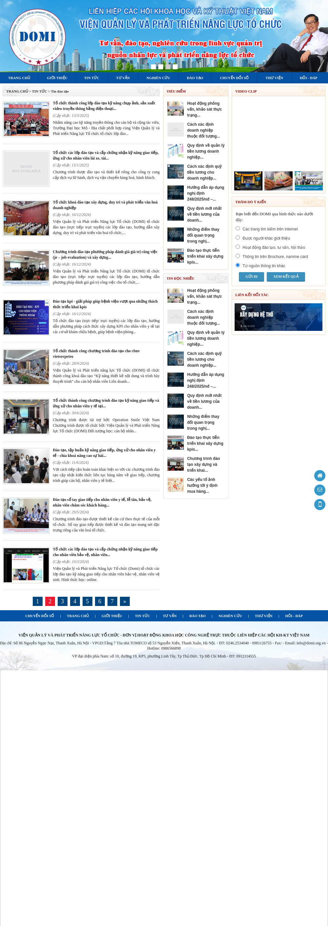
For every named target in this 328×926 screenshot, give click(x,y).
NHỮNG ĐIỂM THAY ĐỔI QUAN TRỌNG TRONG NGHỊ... (203, 235)
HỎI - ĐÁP (294, 616)
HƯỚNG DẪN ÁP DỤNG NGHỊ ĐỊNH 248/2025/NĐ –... (205, 193)
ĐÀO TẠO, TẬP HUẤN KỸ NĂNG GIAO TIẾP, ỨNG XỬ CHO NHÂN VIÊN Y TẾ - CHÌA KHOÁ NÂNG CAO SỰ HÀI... (104, 453)
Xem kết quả (285, 276)
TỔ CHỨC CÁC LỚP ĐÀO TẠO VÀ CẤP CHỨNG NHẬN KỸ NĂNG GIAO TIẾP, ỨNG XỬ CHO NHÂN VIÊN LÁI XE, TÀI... (106, 155)
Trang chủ (19, 78)
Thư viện (274, 78)
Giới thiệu (57, 78)
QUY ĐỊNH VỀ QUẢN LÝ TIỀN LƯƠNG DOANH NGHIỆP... (205, 151)
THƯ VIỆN (264, 616)
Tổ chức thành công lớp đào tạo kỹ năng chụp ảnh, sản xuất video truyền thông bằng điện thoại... (104, 106)
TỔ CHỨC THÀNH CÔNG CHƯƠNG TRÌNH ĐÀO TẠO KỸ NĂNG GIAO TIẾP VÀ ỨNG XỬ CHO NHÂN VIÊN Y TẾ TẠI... (106, 403)
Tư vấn (123, 78)
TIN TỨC (142, 616)
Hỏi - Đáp (309, 78)
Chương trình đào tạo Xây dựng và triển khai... (203, 464)
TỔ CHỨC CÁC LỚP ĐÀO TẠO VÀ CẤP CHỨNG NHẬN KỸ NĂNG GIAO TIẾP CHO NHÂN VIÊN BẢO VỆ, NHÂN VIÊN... (105, 552)
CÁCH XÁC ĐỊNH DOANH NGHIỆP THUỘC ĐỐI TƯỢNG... (203, 130)
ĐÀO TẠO (197, 616)
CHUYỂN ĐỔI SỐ (39, 616)
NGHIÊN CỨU (230, 616)
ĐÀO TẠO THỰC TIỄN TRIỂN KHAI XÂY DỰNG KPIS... (205, 256)
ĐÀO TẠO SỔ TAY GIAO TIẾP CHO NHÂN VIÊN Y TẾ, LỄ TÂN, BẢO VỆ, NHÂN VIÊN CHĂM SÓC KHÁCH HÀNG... (102, 502)
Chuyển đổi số (234, 78)
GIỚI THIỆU (112, 616)
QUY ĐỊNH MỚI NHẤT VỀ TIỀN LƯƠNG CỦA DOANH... (204, 214)
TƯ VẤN (170, 616)
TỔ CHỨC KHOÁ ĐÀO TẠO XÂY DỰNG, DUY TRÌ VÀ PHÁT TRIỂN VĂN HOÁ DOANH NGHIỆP (105, 205)
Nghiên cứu (158, 78)
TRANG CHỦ (17, 91)
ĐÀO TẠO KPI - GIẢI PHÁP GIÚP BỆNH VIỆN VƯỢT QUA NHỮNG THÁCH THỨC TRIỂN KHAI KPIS (105, 304)
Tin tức (91, 78)
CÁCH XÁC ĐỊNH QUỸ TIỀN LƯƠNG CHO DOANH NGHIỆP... (204, 172)
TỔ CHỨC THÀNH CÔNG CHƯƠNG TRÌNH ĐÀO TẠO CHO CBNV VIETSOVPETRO (96, 354)
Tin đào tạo (60, 91)
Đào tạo (195, 78)
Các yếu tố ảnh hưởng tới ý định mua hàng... (202, 485)
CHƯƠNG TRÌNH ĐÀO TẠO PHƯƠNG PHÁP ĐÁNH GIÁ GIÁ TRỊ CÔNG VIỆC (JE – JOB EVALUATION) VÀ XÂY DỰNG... (105, 254)
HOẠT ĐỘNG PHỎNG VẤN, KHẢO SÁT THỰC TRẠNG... (204, 109)
